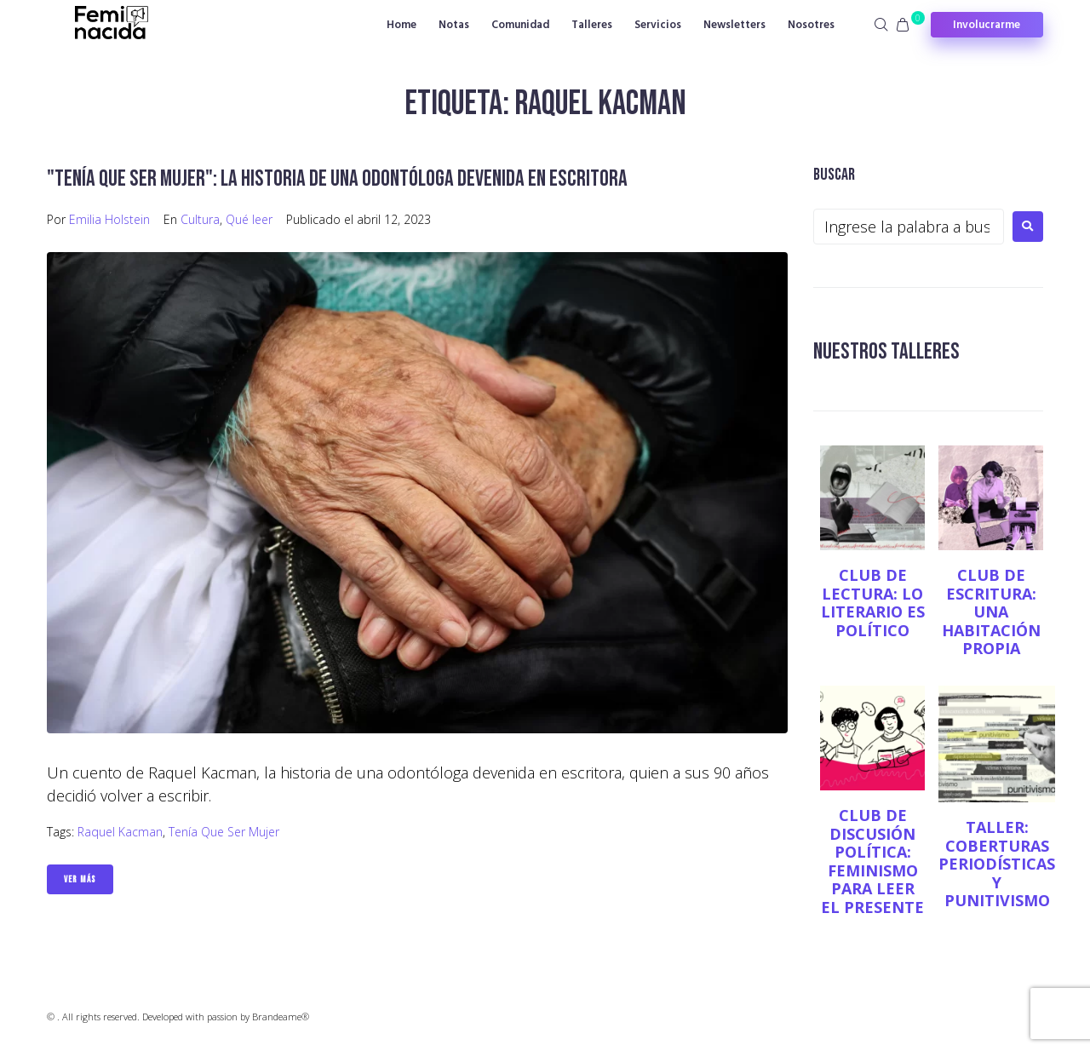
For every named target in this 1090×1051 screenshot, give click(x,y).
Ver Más (80, 879)
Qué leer (249, 219)
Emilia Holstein (109, 219)
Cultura (200, 219)
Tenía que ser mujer (224, 832)
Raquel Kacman (120, 832)
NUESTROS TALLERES (888, 351)
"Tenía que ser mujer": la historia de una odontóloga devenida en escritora (343, 178)
